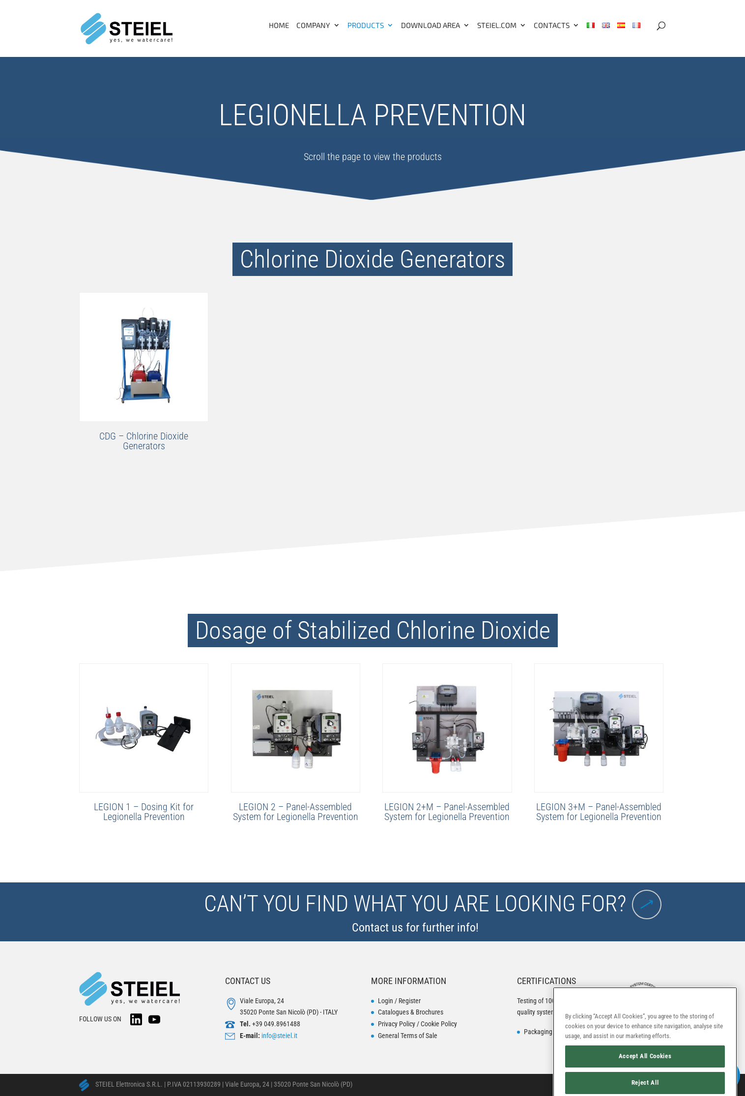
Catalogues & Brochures (410, 1012)
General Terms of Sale (407, 1036)
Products (365, 25)
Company (313, 25)
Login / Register (399, 1001)
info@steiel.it (279, 1036)
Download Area (430, 25)
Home (279, 25)
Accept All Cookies (645, 1072)
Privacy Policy (396, 1024)
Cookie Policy (439, 1024)
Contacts (552, 25)
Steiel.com (496, 25)
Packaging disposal (550, 1032)
